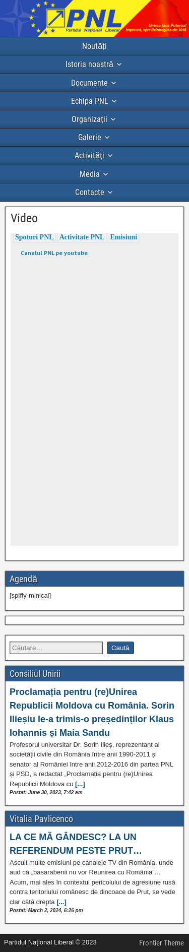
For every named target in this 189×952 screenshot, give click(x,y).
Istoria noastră (89, 64)
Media (90, 174)
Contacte (89, 192)
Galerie (89, 137)
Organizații (89, 119)
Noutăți (94, 46)
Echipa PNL (89, 101)
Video (24, 218)
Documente (89, 83)
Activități (89, 155)
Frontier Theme (161, 942)
